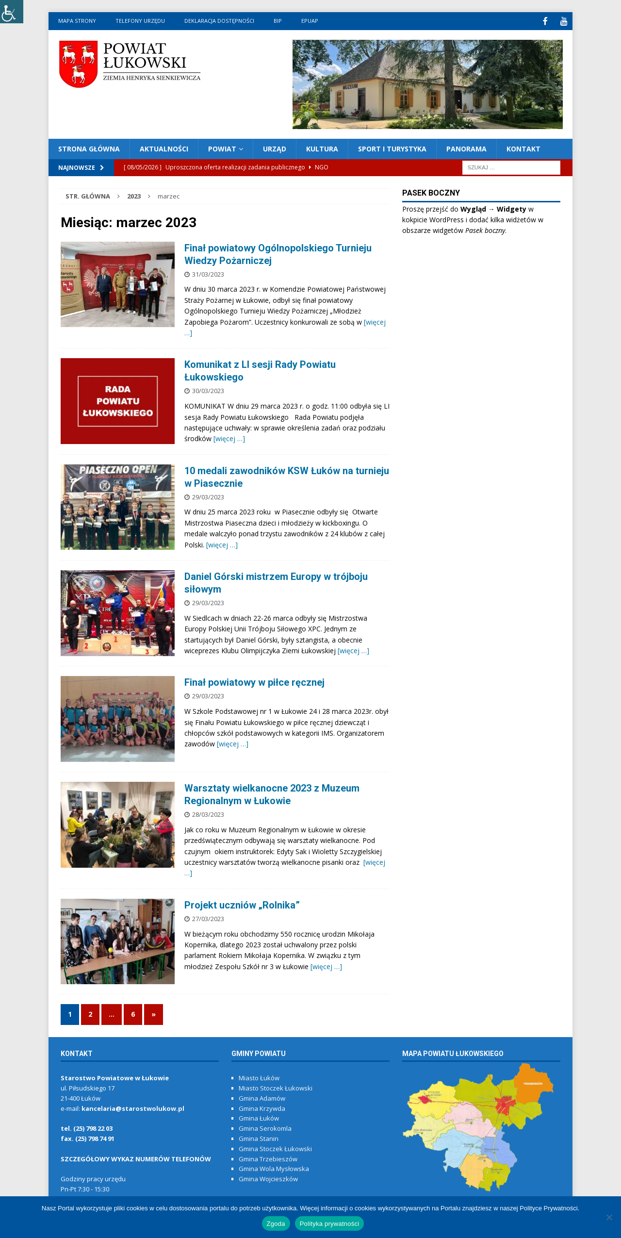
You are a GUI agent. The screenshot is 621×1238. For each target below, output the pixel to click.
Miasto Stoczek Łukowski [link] (275, 1087)
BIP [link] (278, 20)
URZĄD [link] (274, 147)
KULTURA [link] (322, 147)
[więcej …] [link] (229, 437)
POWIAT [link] (222, 147)
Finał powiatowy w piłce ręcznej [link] (254, 681)
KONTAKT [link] (523, 147)
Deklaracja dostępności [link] (219, 20)
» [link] (153, 1013)
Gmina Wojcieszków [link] (268, 1177)
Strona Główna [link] (89, 147)
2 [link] (90, 1013)
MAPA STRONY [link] (77, 20)
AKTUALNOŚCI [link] (164, 147)
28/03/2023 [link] (208, 813)
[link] (11, 11)
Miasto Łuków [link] (259, 1077)
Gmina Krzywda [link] (262, 1107)
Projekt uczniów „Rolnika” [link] (242, 904)
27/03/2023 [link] (208, 917)
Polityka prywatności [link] (330, 1223)
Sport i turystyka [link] (392, 147)
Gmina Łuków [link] (259, 1117)
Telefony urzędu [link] (140, 20)
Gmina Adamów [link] (262, 1097)
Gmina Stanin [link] (258, 1137)
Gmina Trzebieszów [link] (268, 1158)
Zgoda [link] (276, 1223)
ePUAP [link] (309, 20)
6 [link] (133, 1013)
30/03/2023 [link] (208, 389)
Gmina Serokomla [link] (265, 1127)
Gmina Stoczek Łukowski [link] (275, 1147)
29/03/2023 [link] (208, 496)
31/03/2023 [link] (208, 273)
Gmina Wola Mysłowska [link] (274, 1167)
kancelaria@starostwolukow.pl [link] (133, 1107)
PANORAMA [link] (466, 147)
